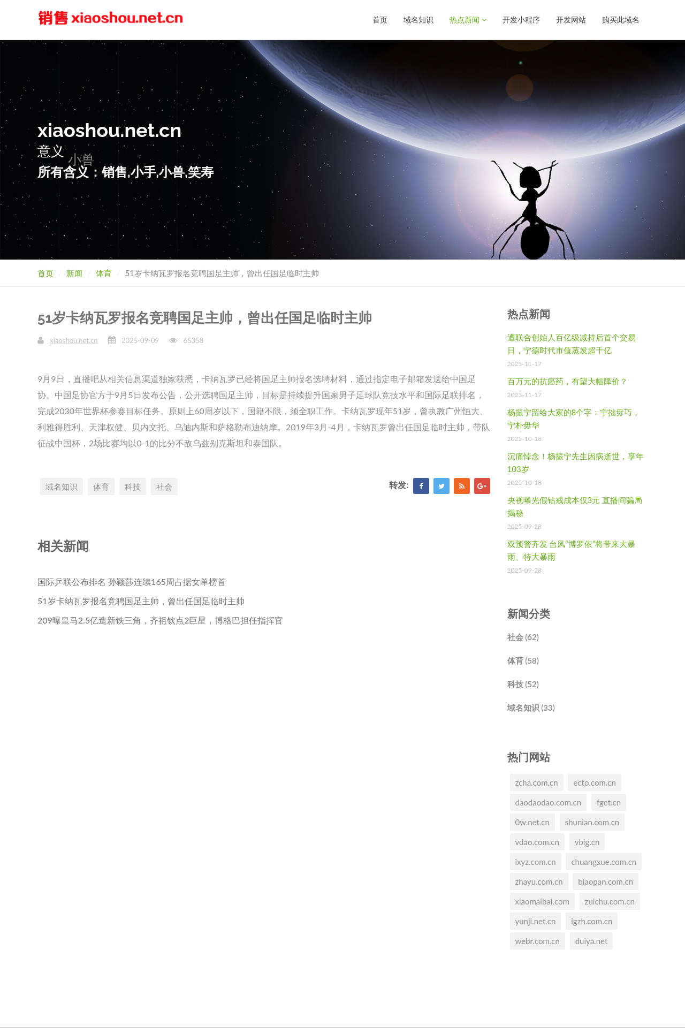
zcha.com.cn (536, 782)
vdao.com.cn (537, 842)
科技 (133, 486)
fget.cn (609, 802)
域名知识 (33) (531, 707)
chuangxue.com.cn (603, 861)
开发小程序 (521, 19)
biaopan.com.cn (605, 881)
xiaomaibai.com (542, 901)
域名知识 (418, 19)
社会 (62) (523, 637)
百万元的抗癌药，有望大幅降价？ (567, 381)
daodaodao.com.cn (548, 802)
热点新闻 (468, 19)
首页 (379, 19)
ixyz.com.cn (535, 861)
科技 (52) (523, 684)
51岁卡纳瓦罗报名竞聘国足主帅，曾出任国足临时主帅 (141, 601)
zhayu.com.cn (539, 881)
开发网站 (571, 19)
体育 (104, 273)
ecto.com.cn (594, 782)
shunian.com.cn (592, 822)
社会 (164, 486)
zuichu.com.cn (610, 901)
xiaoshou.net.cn (73, 340)
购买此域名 (621, 19)
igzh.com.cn (591, 921)
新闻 (74, 273)
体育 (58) (523, 660)
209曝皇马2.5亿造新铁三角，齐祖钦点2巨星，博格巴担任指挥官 (160, 620)
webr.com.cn (537, 941)
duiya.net (591, 941)
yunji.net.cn (535, 921)
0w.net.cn (532, 822)
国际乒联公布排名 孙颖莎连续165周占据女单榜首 (131, 581)
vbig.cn (587, 842)
